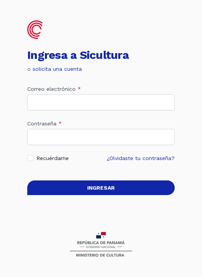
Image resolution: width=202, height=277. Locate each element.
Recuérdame (52, 158)
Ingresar (101, 188)
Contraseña (44, 123)
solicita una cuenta (57, 69)
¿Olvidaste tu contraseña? (141, 158)
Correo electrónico (54, 89)
